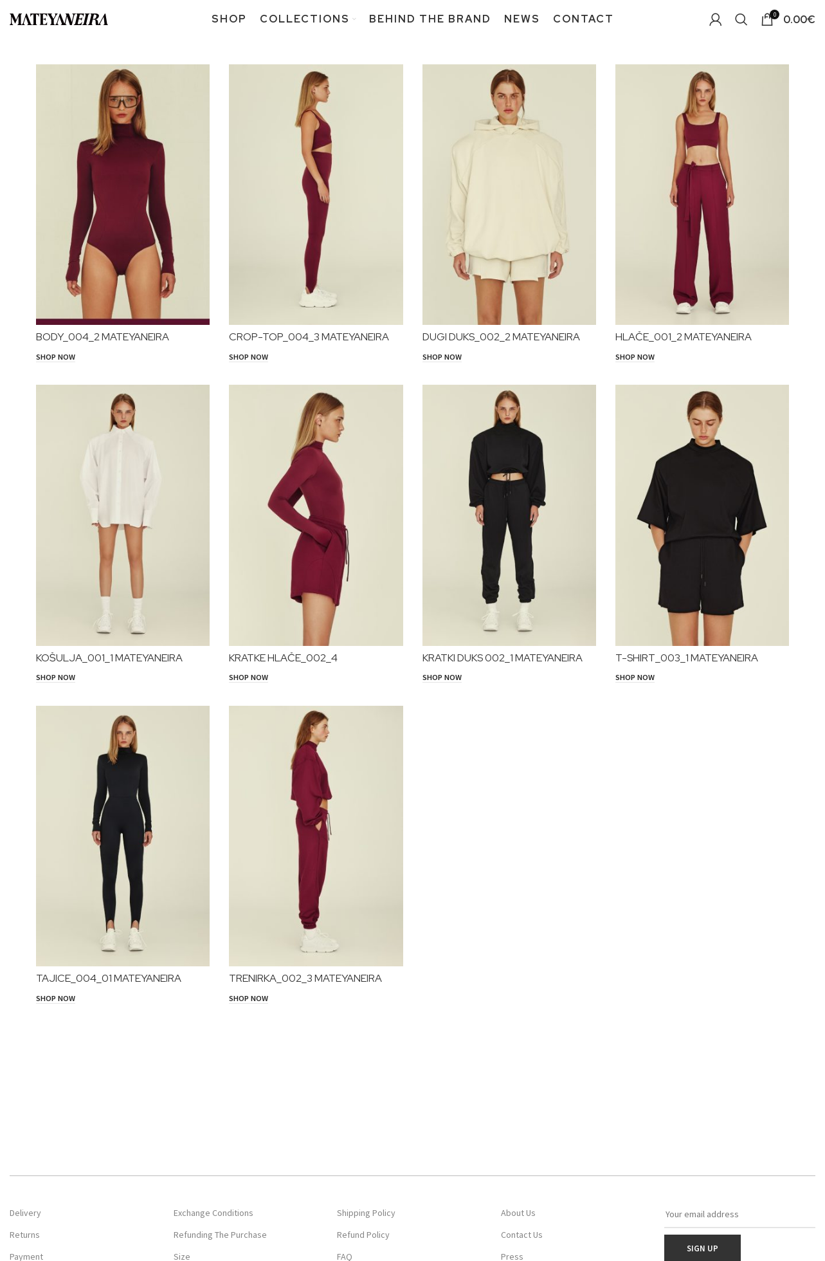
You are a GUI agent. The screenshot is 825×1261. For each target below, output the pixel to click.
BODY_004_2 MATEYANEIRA (102, 337)
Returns (25, 1234)
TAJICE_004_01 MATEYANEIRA (108, 978)
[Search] (741, 19)
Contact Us (522, 1234)
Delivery (25, 1213)
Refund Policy (363, 1234)
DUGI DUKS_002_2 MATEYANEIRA (501, 337)
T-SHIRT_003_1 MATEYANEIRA (686, 658)
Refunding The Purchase (220, 1234)
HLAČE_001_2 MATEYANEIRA (683, 337)
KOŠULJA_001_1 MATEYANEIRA (109, 658)
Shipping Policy (366, 1213)
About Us (518, 1213)
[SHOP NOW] (55, 357)
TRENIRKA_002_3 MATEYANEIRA (305, 978)
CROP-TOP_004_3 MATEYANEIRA (309, 337)
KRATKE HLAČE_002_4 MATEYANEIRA (283, 663)
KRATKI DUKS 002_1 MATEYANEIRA (502, 658)
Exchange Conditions (213, 1213)
